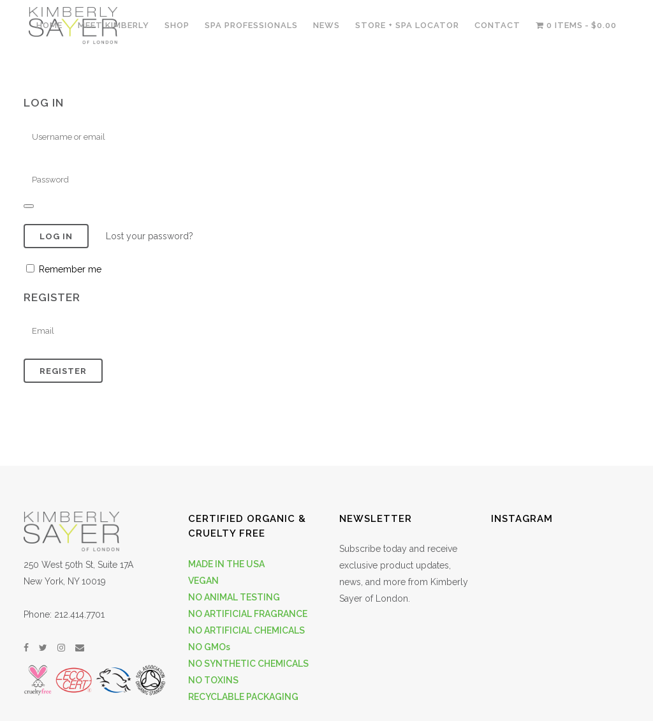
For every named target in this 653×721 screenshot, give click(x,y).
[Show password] (29, 206)
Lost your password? (149, 236)
